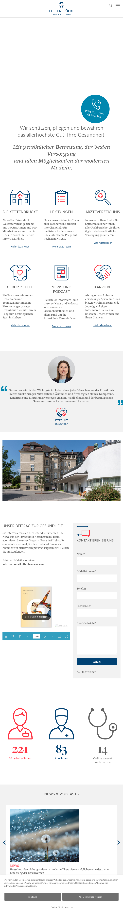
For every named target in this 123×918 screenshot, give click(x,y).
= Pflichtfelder (86, 672)
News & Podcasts (61, 794)
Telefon (81, 588)
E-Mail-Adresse (86, 571)
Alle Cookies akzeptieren (90, 896)
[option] (61, 843)
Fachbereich (84, 606)
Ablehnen (32, 896)
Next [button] (118, 842)
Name (81, 554)
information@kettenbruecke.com (23, 564)
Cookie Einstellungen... (62, 906)
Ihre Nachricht (86, 623)
